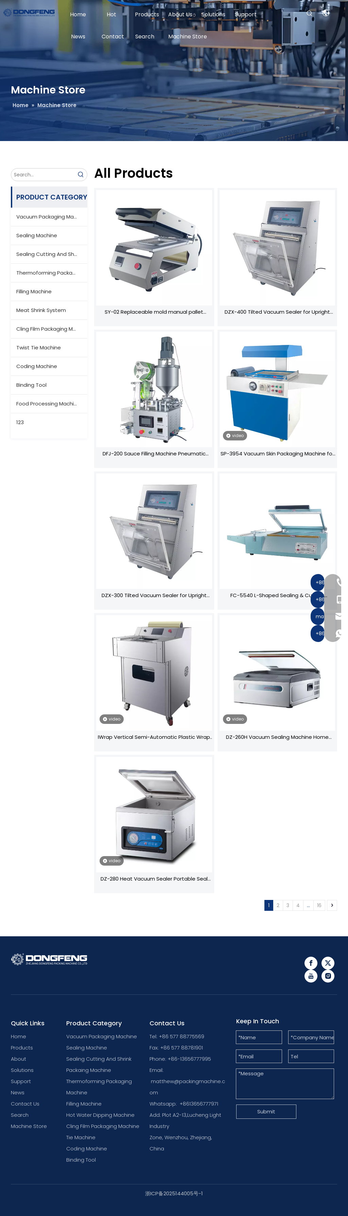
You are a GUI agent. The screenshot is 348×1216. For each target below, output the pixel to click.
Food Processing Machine (48, 403)
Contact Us (25, 1103)
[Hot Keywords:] (309, 13)
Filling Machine (34, 291)
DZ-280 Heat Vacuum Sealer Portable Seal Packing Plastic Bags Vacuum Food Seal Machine (154, 879)
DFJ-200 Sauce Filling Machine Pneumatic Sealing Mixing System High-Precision (154, 454)
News (17, 1092)
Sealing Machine (36, 235)
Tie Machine (80, 1137)
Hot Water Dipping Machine (100, 1114)
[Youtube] (310, 976)
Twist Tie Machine (38, 347)
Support (21, 1081)
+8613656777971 (198, 1103)
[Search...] (43, 175)
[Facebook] (310, 963)
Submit (266, 1111)
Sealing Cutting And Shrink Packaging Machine (51, 254)
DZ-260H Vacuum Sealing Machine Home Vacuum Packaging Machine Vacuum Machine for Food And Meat (277, 737)
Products (22, 1047)
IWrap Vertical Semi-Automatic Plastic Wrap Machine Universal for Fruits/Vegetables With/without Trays (154, 737)
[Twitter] (327, 963)
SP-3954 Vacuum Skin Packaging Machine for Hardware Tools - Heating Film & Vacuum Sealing (277, 454)
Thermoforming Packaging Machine (51, 272)
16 (319, 905)
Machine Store (29, 1126)
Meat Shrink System (41, 310)
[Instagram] (327, 976)
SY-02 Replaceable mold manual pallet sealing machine (154, 312)
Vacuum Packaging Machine (51, 216)
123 (20, 422)
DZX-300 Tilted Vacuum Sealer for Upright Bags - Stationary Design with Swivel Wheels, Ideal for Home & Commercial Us (154, 596)
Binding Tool (31, 384)
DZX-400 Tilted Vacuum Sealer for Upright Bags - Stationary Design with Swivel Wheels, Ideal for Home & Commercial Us (277, 312)
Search (20, 1114)
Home (18, 1036)
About (18, 1058)
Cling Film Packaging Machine (51, 328)
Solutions (22, 1070)
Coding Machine (36, 366)
